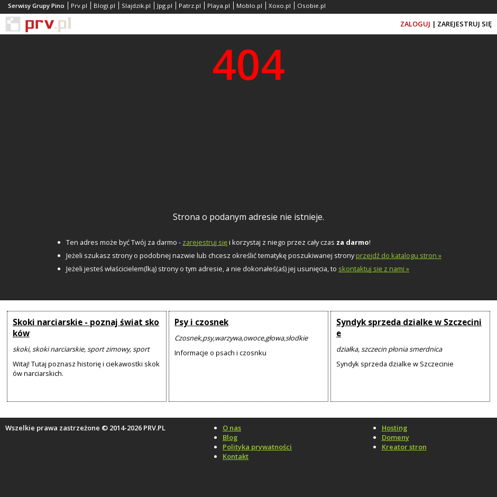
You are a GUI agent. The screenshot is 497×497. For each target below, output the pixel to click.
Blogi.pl (104, 6)
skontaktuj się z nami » (373, 268)
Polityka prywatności (257, 447)
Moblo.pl (249, 6)
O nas (232, 427)
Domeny (395, 437)
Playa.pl (218, 6)
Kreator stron (404, 447)
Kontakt (235, 456)
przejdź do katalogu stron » (398, 255)
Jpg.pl (164, 6)
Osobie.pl (311, 6)
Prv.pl (79, 6)
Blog (230, 437)
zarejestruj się (204, 242)
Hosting (394, 427)
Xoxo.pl (280, 6)
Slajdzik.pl (136, 6)
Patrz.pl (190, 6)
